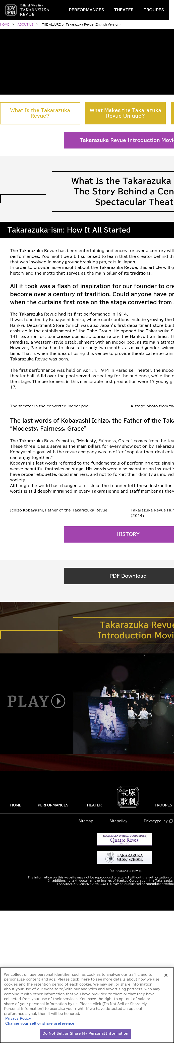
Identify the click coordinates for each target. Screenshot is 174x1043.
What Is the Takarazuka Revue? (40, 113)
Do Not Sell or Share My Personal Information (85, 1033)
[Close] (165, 975)
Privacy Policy (18, 1018)
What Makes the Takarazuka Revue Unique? (125, 113)
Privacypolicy (156, 953)
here (86, 979)
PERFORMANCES (86, 10)
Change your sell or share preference (39, 1023)
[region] (87, 1005)
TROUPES (154, 10)
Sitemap (86, 953)
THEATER (124, 10)
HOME (15, 937)
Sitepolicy (118, 953)
